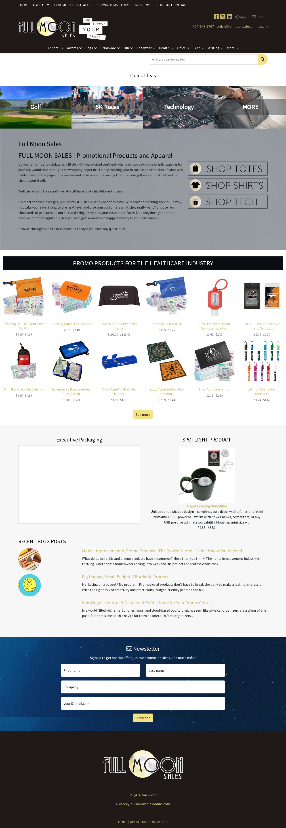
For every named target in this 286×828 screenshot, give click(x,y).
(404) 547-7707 (202, 26)
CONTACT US (158, 822)
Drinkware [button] (108, 48)
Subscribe (143, 718)
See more (143, 414)
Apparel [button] (54, 48)
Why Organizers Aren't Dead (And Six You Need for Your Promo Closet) (147, 602)
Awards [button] (72, 48)
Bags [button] (89, 48)
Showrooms (107, 5)
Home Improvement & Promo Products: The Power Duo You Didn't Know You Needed (162, 550)
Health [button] (164, 48)
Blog (158, 5)
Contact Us (64, 5)
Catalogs (85, 5)
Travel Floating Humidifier (207, 506)
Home (24, 5)
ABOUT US (138, 822)
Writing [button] (213, 48)
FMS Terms (142, 5)
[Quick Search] (202, 59)
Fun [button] (126, 48)
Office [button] (181, 48)
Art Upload (176, 5)
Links (125, 5)
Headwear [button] (143, 48)
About (38, 5)
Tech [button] (196, 48)
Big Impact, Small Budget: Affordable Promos (125, 576)
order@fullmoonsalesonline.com (242, 26)
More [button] (231, 48)
